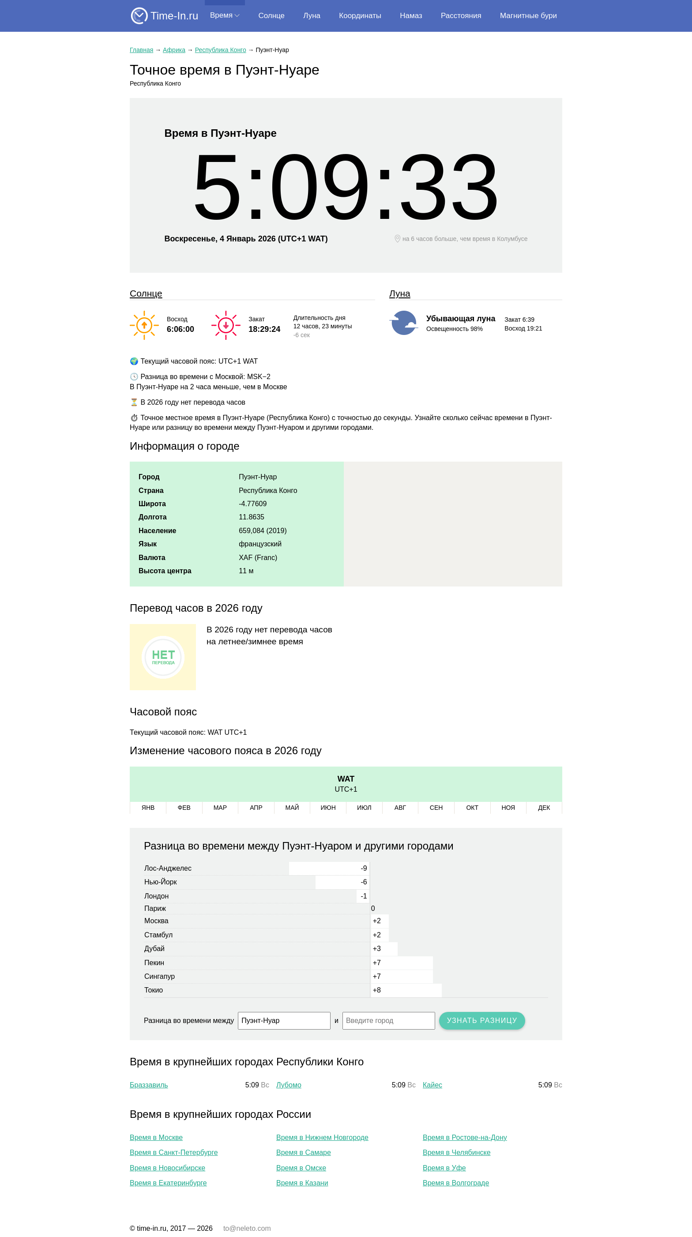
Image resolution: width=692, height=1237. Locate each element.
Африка (174, 49)
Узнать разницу (482, 1020)
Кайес (432, 1085)
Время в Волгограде (456, 1183)
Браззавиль (149, 1085)
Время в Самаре (303, 1152)
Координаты (360, 15)
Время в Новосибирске (167, 1168)
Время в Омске (301, 1168)
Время (221, 15)
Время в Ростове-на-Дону (465, 1137)
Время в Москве (156, 1137)
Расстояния (461, 15)
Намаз (411, 15)
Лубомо (288, 1085)
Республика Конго (220, 49)
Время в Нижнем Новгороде (322, 1137)
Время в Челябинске (457, 1152)
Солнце (271, 15)
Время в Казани (302, 1183)
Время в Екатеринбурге (168, 1183)
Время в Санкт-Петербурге (174, 1152)
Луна (311, 15)
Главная (141, 49)
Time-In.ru (174, 16)
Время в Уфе (444, 1168)
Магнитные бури (528, 15)
